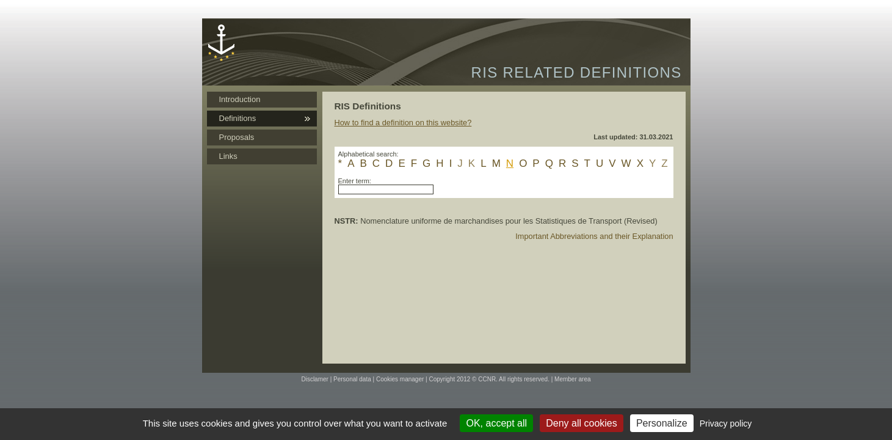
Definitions (237, 118)
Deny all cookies (581, 423)
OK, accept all (496, 423)
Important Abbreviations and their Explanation (594, 236)
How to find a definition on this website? (403, 122)
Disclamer (314, 379)
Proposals (237, 137)
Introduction (240, 99)
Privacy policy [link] (726, 423)
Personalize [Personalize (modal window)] (661, 423)
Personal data (352, 379)
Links (228, 156)
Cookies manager (400, 379)
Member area (572, 379)
